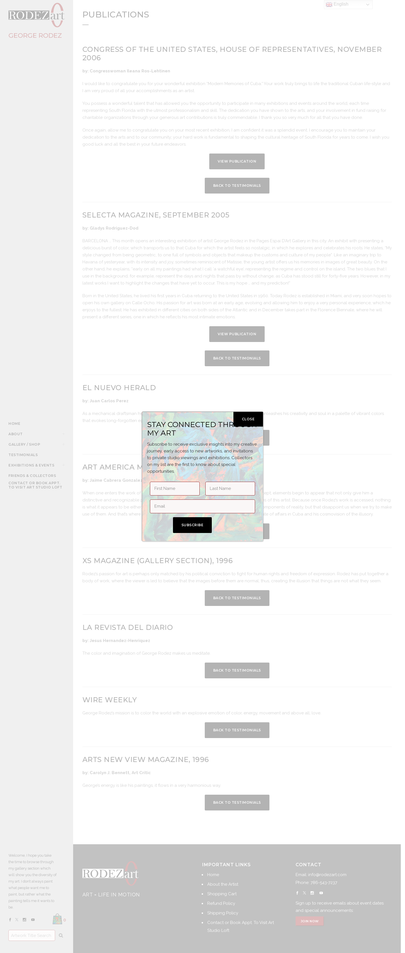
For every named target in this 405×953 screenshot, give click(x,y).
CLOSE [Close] (248, 419)
